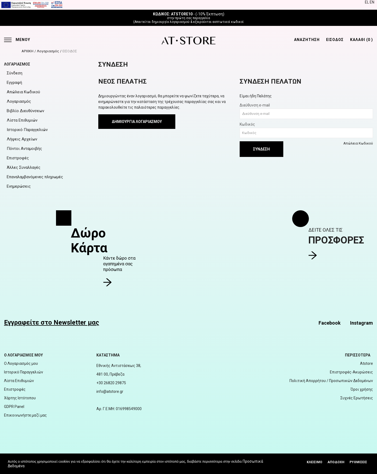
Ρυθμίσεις (358, 462)
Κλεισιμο (314, 462)
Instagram (361, 323)
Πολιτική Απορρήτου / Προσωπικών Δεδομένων (331, 381)
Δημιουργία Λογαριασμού (137, 121)
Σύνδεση (14, 73)
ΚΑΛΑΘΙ (361, 39)
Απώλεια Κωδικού (23, 92)
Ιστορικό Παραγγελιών (27, 129)
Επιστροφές (18, 158)
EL (367, 2)
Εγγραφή (14, 82)
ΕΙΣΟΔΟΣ (335, 39)
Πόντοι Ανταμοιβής (24, 148)
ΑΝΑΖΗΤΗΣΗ (307, 39)
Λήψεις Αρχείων (22, 139)
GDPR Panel (14, 406)
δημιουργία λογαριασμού (171, 22)
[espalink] (32, 4)
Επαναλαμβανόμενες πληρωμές (35, 176)
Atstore (366, 363)
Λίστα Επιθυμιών (22, 120)
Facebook (330, 323)
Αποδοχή (335, 462)
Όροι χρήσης (362, 389)
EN (372, 2)
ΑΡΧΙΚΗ (27, 51)
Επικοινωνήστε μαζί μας (25, 415)
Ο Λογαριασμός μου (21, 363)
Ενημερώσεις (19, 186)
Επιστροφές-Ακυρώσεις (351, 372)
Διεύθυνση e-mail (255, 105)
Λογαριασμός (48, 51)
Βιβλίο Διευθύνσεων (25, 110)
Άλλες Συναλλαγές (23, 167)
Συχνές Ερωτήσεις (356, 398)
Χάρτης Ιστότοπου (20, 398)
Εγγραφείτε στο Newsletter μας (51, 322)
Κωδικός (247, 124)
